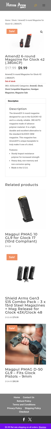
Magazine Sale (21, 93)
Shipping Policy (33, 408)
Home (7, 20)
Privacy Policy (14, 408)
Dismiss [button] (42, 427)
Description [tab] (13, 101)
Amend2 (33, 86)
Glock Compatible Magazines (17, 89)
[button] (41, 31)
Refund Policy (24, 401)
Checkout (24, 411)
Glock (14, 20)
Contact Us (28, 397)
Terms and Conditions (24, 404)
